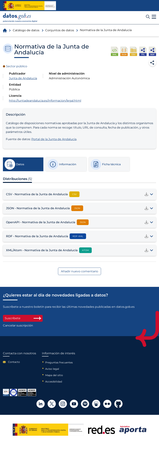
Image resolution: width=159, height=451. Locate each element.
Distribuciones (17, 179)
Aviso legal (52, 368)
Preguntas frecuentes (59, 362)
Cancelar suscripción (18, 325)
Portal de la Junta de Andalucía (53, 139)
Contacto (14, 362)
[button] (154, 17)
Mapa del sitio (54, 375)
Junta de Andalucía (23, 78)
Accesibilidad (53, 381)
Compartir (152, 62)
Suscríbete (23, 318)
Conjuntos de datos (59, 30)
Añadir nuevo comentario (79, 271)
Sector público (16, 66)
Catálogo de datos (26, 30)
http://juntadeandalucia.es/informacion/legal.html (45, 100)
